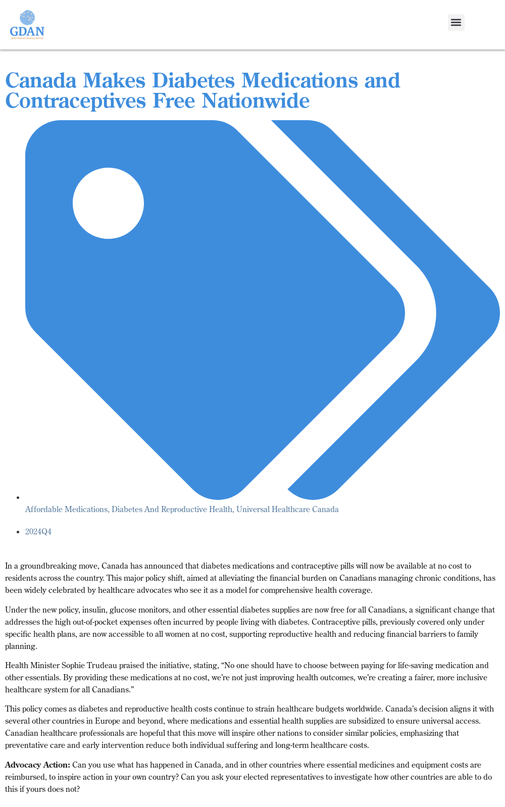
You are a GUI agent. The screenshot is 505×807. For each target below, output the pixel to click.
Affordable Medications (66, 509)
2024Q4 (38, 531)
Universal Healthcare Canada (287, 509)
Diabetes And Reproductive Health (172, 509)
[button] (456, 22)
